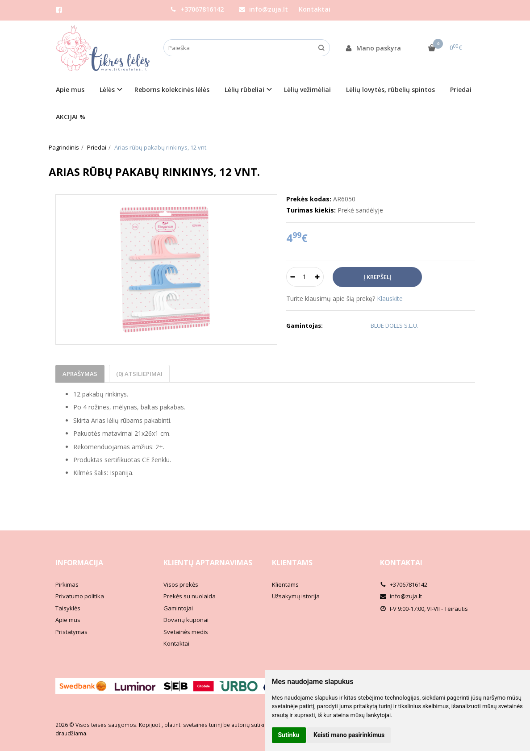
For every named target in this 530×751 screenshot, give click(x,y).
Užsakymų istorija (296, 596)
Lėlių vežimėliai (307, 89)
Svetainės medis (185, 632)
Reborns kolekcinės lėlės (171, 89)
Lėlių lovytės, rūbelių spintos (390, 89)
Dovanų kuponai (186, 620)
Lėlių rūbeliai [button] (244, 89)
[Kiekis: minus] (292, 277)
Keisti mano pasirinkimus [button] (348, 734)
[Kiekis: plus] (317, 277)
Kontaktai (314, 9)
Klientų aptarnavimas (207, 562)
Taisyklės (67, 608)
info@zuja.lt (263, 9)
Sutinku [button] (289, 734)
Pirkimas (67, 584)
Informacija (79, 562)
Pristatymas (71, 632)
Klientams (292, 562)
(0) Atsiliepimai (139, 374)
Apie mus (70, 89)
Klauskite (390, 298)
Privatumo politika (79, 596)
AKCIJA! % (70, 117)
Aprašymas (80, 374)
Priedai (461, 89)
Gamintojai (178, 608)
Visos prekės (180, 584)
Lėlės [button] (107, 89)
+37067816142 (197, 9)
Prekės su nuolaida (189, 596)
